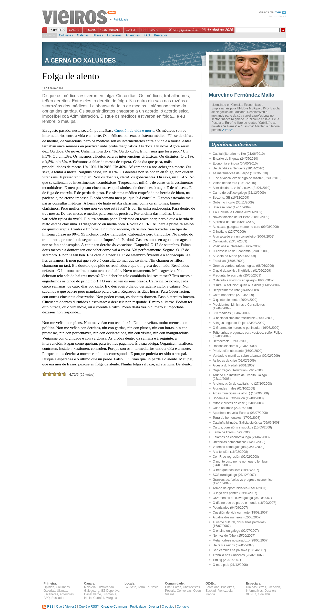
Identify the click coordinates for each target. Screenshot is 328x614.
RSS (48, 606)
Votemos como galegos (229, 447)
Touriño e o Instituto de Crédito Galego (240, 375)
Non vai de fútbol (225, 535)
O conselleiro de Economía (232, 251)
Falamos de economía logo (232, 437)
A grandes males (224, 388)
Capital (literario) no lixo (229, 154)
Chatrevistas (191, 587)
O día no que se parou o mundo (235, 503)
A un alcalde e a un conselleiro (234, 236)
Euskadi (211, 590)
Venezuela (225, 590)
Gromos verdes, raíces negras (234, 266)
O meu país (221, 565)
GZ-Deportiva (110, 590)
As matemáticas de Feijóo (231, 173)
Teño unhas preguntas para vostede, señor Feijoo (247, 332)
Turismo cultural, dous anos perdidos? (239, 522)
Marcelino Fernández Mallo (241, 95)
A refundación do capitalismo (233, 383)
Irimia (87, 598)
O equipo (168, 606)
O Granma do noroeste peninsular (237, 328)
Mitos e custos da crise (229, 403)
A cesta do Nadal (225, 365)
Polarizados (221, 507)
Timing (217, 560)
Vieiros (79, 17)
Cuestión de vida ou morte (231, 512)
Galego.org (91, 590)
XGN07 (251, 594)
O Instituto (220, 231)
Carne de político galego (230, 193)
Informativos (254, 590)
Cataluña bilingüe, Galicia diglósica (237, 422)
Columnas (66, 35)
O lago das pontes (225, 493)
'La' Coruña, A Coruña (228, 212)
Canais (74, 30)
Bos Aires (227, 587)
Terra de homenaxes (227, 417)
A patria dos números (228, 517)
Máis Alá (90, 587)
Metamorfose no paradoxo (231, 540)
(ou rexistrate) (277, 16)
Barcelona (212, 587)
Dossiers (270, 590)
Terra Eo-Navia (148, 587)
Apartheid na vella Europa (231, 413)
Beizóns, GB (221, 197)
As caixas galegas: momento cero (236, 227)
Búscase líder (222, 207)
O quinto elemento (226, 300)
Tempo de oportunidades (230, 488)
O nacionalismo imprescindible (234, 318)
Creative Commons (114, 606)
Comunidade (110, 30)
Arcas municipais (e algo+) (231, 393)
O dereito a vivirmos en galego (234, 280)
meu (280, 12)
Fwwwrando (105, 587)
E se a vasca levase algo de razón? (238, 178)
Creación (274, 587)
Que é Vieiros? (66, 606)
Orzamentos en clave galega (233, 498)
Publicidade (121, 19)
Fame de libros (223, 432)
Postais (170, 590)
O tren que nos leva (226, 470)
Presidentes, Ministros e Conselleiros (239, 304)
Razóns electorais (225, 346)
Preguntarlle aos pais (227, 275)
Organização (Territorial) (230, 370)
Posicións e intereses (228, 246)
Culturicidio (220, 241)
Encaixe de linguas (226, 158)
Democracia (221, 341)
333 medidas (222, 313)
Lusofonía (109, 594)
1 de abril (264, 594)
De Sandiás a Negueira (229, 168)
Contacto (183, 606)
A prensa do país (225, 222)
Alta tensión (221, 452)
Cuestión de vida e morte (134, 130)
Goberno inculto (224, 202)
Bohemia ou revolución (229, 398)
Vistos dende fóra (225, 183)
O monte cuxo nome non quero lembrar (240, 461)
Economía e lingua (226, 163)
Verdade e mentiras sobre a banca (237, 355)
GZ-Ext (131, 30)
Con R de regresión (226, 456)
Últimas (98, 35)
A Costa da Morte (225, 256)
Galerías (82, 35)
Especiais (149, 30)
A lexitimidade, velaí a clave (232, 188)
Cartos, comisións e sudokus (233, 427)
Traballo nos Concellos (229, 555)
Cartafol (98, 598)
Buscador (160, 35)
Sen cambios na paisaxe (230, 550)
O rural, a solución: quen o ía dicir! (237, 285)
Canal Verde (92, 594)
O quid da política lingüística (232, 270)
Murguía (111, 598)
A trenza (227, 130)
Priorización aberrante (228, 351)
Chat (168, 587)
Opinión (49, 35)
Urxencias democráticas (230, 442)
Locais (90, 30)
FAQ (147, 35)
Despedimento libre (226, 290)
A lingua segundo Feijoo (230, 323)
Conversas (184, 590)
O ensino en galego (226, 531)
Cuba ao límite (223, 408)
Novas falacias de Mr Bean (232, 217)
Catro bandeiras (224, 295)
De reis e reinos (224, 545)
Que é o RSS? (89, 606)
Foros (177, 587)
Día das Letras (256, 587)
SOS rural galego (225, 475)
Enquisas (219, 261)
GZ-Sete (130, 587)
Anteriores (133, 35)
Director (153, 606)
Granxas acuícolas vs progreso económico (242, 480)
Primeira (57, 30)
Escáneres (114, 35)
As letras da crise (225, 360)
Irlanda (210, 594)
